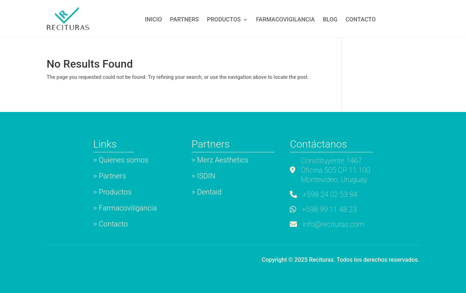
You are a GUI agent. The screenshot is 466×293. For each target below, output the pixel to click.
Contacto (360, 20)
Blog (330, 20)
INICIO (153, 20)
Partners (184, 20)
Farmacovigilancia (285, 20)
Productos (224, 20)
